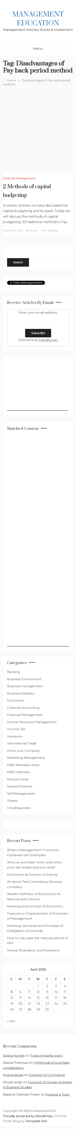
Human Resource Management (32, 722)
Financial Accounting (23, 708)
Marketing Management (26, 758)
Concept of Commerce (47, 1075)
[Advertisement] (38, 126)
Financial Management (19, 178)
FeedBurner (48, 340)
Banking (13, 672)
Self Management (21, 793)
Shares (12, 801)
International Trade (21, 743)
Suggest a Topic (58, 1094)
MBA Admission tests (23, 765)
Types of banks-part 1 (46, 1055)
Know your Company (23, 751)
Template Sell (36, 1121)
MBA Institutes (18, 772)
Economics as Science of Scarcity (32, 874)
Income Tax (16, 729)
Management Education (38, 19)
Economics (15, 700)
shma (33, 230)
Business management (25, 686)
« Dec (11, 1021)
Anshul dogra (13, 1075)
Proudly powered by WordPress (28, 1116)
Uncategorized (18, 808)
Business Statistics (20, 693)
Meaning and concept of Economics (35, 906)
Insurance (14, 736)
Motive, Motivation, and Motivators (33, 950)
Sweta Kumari (14, 1055)
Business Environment (24, 679)
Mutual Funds (17, 779)
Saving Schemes (19, 786)
